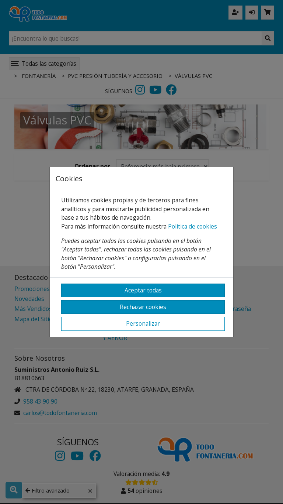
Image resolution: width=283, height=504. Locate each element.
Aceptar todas (143, 290)
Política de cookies (192, 226)
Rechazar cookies (143, 307)
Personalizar (143, 323)
